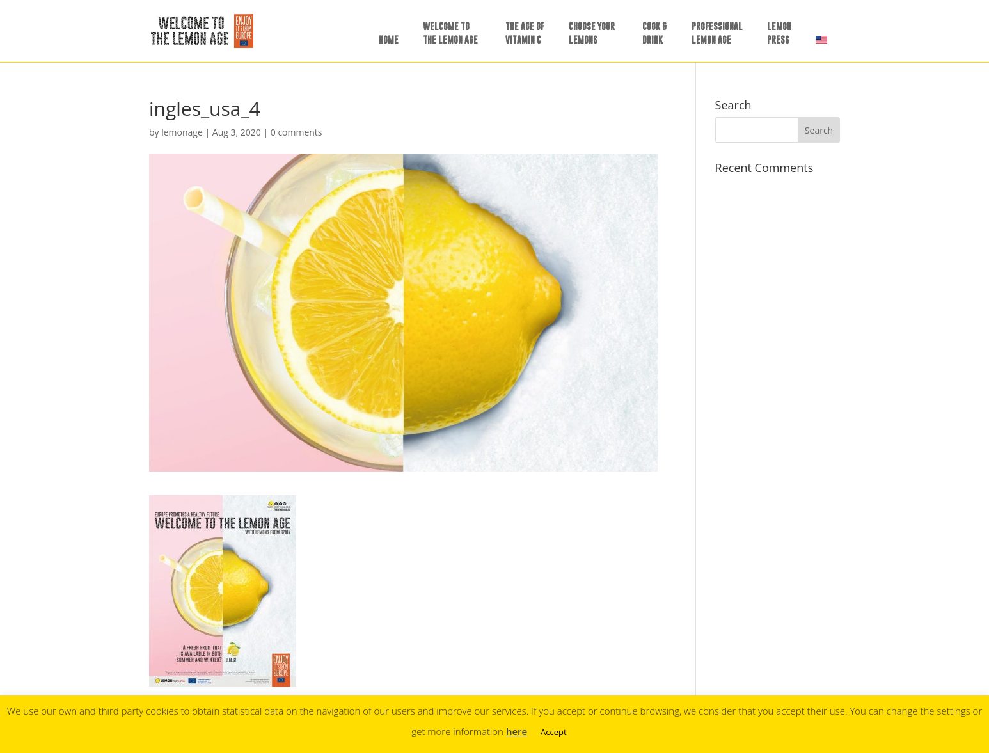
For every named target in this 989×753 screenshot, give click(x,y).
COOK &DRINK (654, 32)
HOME (389, 39)
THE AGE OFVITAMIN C (524, 32)
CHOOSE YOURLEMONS (592, 32)
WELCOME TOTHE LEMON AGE (450, 32)
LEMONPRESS (779, 32)
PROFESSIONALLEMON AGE (717, 32)
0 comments (296, 132)
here (516, 731)
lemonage (182, 132)
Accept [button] (554, 732)
